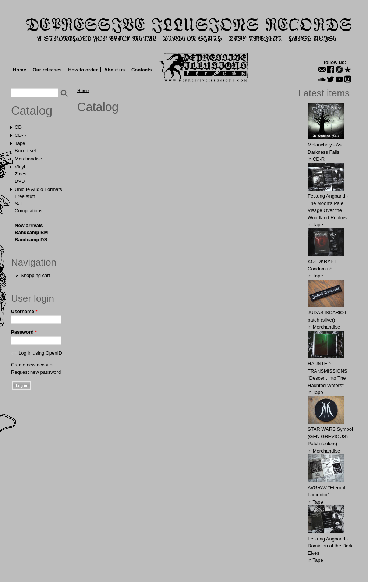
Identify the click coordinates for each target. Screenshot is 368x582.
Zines (20, 174)
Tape (20, 143)
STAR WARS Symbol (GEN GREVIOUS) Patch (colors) (330, 436)
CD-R (21, 135)
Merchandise (28, 159)
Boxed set (25, 150)
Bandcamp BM (31, 232)
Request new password (36, 372)
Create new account (32, 365)
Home (19, 69)
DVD (20, 181)
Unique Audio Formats (38, 189)
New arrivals (29, 225)
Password (24, 332)
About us (114, 69)
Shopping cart (35, 275)
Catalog (31, 110)
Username (24, 311)
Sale (19, 203)
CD (18, 127)
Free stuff (25, 196)
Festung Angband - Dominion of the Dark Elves (330, 546)
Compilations (28, 210)
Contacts (141, 69)
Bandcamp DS (31, 239)
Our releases (47, 69)
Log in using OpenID (40, 353)
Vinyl (20, 167)
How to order (83, 69)
